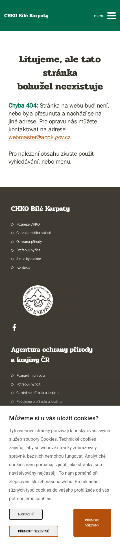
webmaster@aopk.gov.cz (39, 137)
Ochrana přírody (29, 241)
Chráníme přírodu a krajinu (37, 392)
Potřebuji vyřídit (28, 250)
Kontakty (23, 267)
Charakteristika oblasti (33, 232)
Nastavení (26, 514)
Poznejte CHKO (28, 224)
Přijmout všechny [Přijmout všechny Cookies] (92, 522)
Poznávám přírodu (30, 375)
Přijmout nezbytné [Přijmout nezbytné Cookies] (33, 531)
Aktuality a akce (28, 258)
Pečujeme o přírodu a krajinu (39, 401)
